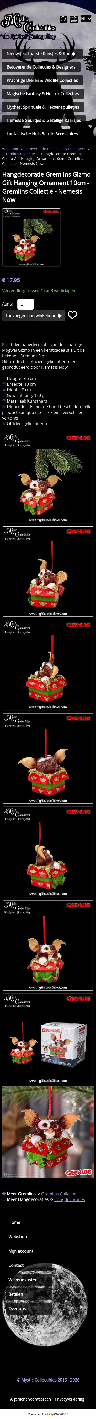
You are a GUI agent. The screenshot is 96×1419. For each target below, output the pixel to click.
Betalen (15, 1294)
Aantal (8, 304)
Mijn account (20, 1251)
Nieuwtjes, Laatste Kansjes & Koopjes (42, 53)
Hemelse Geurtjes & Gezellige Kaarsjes (44, 120)
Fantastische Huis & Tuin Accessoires (42, 134)
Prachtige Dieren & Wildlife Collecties (42, 80)
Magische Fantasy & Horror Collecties (43, 94)
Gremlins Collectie (19, 153)
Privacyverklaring (69, 1399)
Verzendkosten (22, 1280)
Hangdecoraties (69, 1199)
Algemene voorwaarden (30, 1399)
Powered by (48, 1414)
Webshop (10, 148)
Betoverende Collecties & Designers (41, 67)
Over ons (17, 1308)
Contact (16, 1265)
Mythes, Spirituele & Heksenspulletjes (43, 107)
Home (14, 1222)
